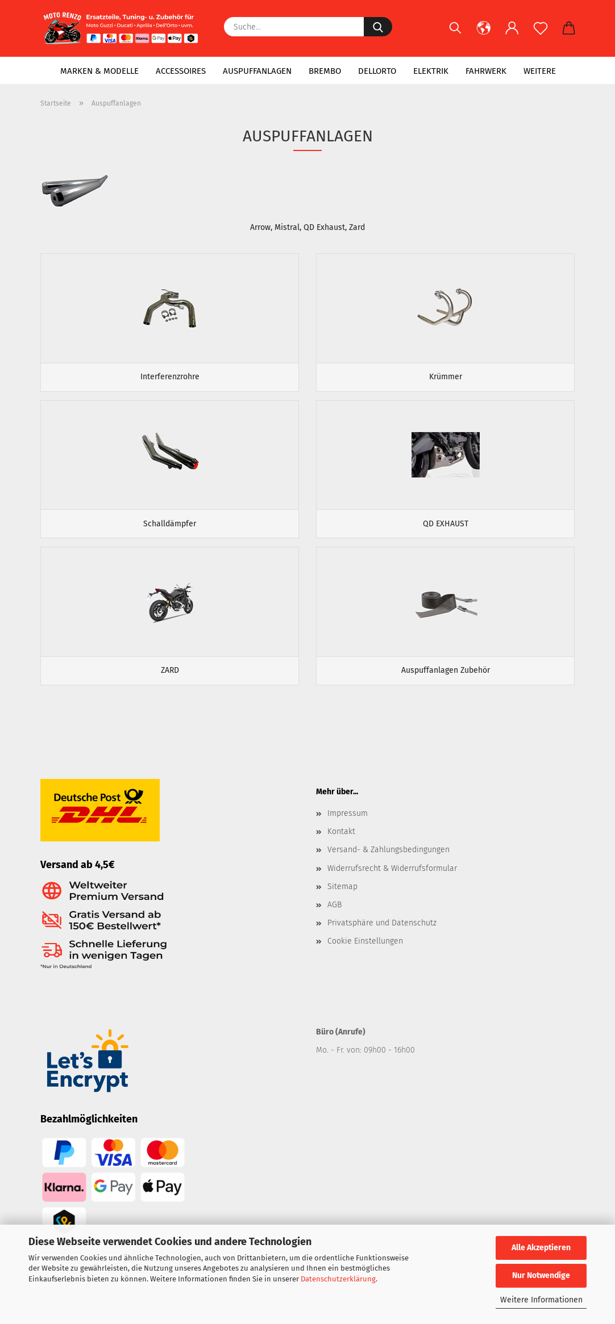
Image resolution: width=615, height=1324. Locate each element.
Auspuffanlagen (257, 71)
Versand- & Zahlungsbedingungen (388, 860)
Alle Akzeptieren (541, 1247)
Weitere (539, 71)
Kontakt (341, 842)
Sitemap (342, 897)
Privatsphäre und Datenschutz (382, 933)
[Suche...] (378, 26)
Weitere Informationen (541, 1300)
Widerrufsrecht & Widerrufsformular (392, 878)
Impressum (347, 824)
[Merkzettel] (540, 34)
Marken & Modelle (99, 71)
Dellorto (377, 71)
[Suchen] (455, 34)
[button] (483, 34)
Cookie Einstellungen (365, 952)
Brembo (325, 71)
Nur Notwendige (541, 1275)
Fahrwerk (486, 71)
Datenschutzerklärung (338, 1279)
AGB (334, 915)
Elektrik (430, 71)
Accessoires (181, 71)
